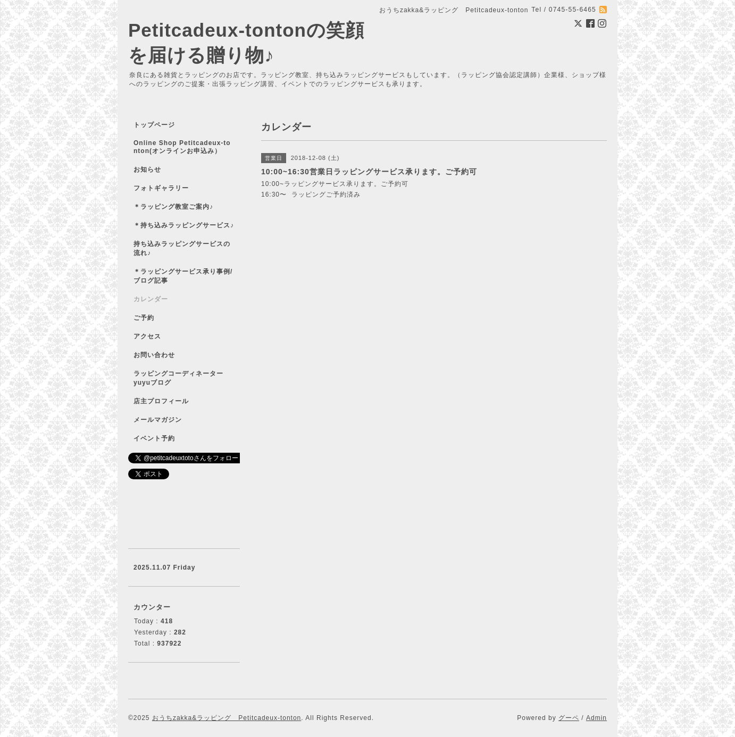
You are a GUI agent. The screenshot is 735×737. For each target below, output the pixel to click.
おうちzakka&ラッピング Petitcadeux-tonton (226, 718)
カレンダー (150, 299)
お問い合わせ (154, 355)
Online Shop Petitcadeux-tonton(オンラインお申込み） (182, 147)
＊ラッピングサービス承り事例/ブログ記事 (182, 276)
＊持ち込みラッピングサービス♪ (183, 225)
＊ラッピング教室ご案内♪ (173, 206)
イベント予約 (154, 438)
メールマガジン (157, 419)
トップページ (154, 125)
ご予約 (143, 317)
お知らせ (147, 169)
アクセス (147, 336)
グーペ (568, 718)
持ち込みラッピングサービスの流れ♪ (181, 248)
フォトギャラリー (161, 188)
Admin (596, 718)
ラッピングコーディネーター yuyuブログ (185, 378)
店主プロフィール (161, 401)
